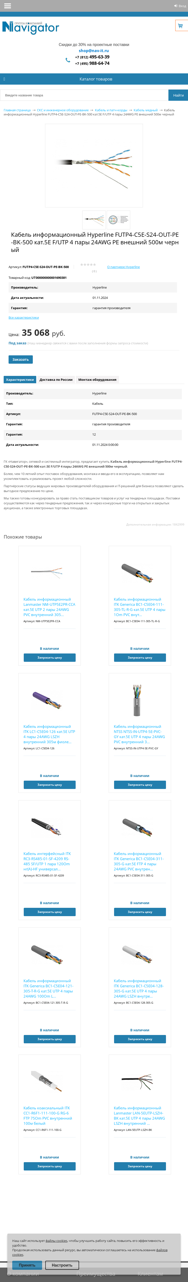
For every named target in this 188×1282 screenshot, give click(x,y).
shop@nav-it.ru (94, 50)
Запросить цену (49, 657)
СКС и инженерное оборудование (63, 110)
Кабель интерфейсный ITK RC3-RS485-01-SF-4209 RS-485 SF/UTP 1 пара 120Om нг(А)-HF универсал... (47, 861)
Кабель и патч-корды (111, 110)
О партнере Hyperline (123, 267)
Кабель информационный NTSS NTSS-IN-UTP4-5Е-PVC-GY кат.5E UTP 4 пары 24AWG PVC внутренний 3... (139, 734)
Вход (182, 6)
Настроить (62, 1265)
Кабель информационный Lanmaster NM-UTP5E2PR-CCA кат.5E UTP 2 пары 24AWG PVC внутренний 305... (49, 607)
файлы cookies (56, 1240)
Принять (27, 1265)
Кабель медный (146, 110)
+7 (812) (92, 57)
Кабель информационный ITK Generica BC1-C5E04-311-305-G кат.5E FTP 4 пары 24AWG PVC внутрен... (139, 861)
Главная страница (17, 110)
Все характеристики (24, 317)
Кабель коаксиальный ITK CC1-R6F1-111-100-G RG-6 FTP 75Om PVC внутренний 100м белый (48, 1115)
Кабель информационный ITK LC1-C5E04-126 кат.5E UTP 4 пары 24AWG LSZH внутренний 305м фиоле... (49, 734)
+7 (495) (92, 63)
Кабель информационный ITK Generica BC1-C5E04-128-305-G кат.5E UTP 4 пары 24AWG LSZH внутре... (139, 988)
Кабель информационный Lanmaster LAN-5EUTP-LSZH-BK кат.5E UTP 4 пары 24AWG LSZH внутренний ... (139, 1115)
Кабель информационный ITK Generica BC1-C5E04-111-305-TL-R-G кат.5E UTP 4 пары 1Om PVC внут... (139, 607)
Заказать (20, 359)
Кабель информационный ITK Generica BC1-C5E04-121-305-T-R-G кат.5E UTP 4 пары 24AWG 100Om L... (48, 988)
